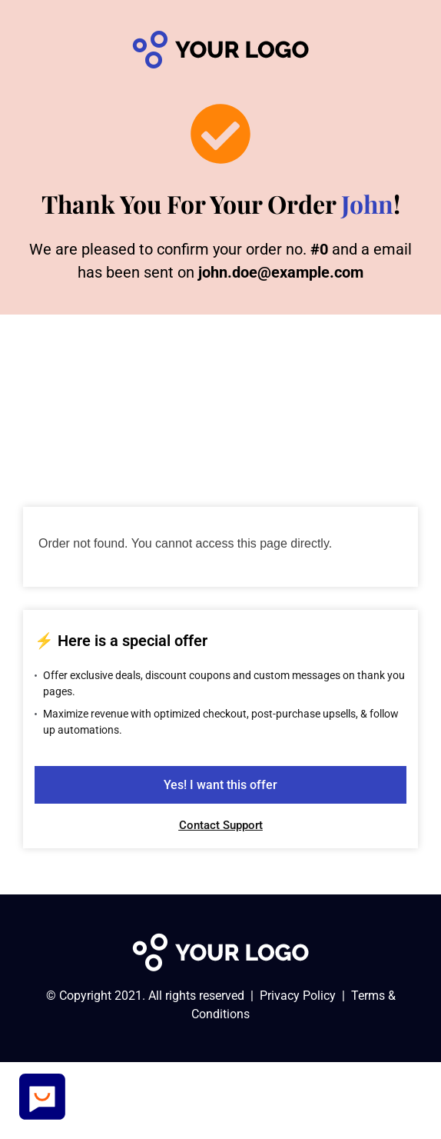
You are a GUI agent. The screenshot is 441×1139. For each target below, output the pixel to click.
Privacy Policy (298, 995)
